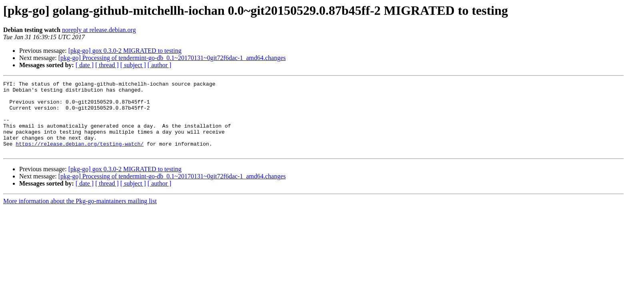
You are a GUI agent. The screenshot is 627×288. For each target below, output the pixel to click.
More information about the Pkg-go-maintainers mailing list (80, 215)
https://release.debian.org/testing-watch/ (80, 156)
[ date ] (85, 65)
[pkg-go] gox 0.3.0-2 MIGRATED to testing (125, 50)
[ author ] (160, 65)
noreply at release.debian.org (99, 29)
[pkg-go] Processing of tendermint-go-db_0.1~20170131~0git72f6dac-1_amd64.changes (172, 57)
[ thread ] (107, 65)
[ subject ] (133, 65)
